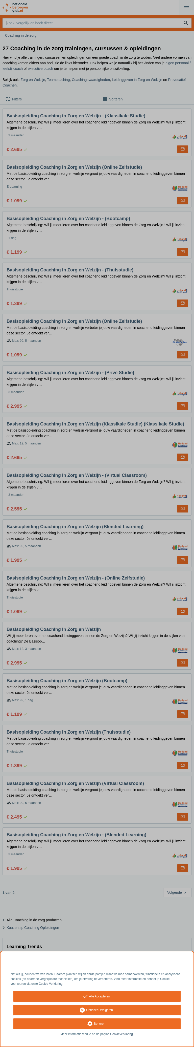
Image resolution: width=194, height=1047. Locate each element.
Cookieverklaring (121, 1034)
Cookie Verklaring (50, 984)
